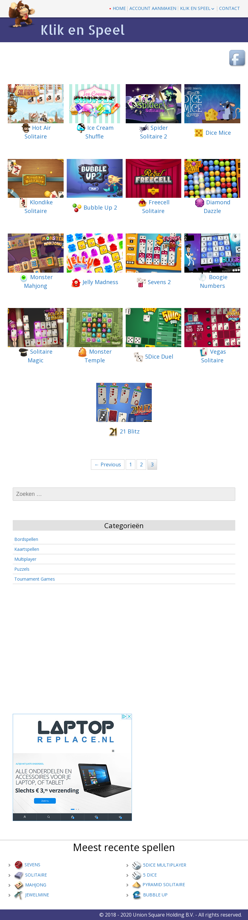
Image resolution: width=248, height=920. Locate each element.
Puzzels (21, 569)
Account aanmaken (152, 8)
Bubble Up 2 (94, 208)
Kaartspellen (26, 549)
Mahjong (30, 885)
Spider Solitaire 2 (153, 131)
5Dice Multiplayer (159, 865)
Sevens (27, 865)
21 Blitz (124, 432)
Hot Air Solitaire (35, 131)
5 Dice (144, 875)
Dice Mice (212, 133)
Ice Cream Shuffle (95, 131)
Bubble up (150, 895)
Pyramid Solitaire (158, 884)
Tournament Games (34, 579)
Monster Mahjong (36, 281)
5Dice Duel (153, 357)
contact (229, 8)
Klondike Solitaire (35, 206)
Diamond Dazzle (212, 206)
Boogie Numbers (212, 281)
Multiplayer (25, 559)
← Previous (107, 464)
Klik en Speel (195, 8)
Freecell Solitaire (153, 206)
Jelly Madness (94, 283)
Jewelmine (31, 895)
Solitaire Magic (35, 355)
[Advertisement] (124, 650)
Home (119, 8)
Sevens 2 (153, 283)
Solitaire (30, 875)
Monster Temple (95, 355)
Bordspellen (26, 539)
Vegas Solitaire (212, 355)
